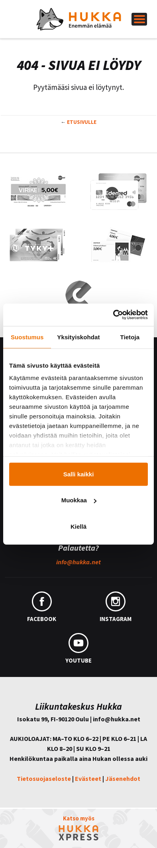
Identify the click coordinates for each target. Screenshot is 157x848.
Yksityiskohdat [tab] (78, 336)
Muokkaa (78, 500)
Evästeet (88, 778)
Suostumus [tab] (27, 336)
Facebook (41, 607)
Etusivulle (81, 122)
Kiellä (78, 526)
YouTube (78, 648)
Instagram (115, 607)
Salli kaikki (78, 473)
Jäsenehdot (122, 778)
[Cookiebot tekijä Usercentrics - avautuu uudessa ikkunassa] (113, 315)
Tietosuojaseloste (44, 778)
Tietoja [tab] (129, 336)
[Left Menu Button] (139, 19)
